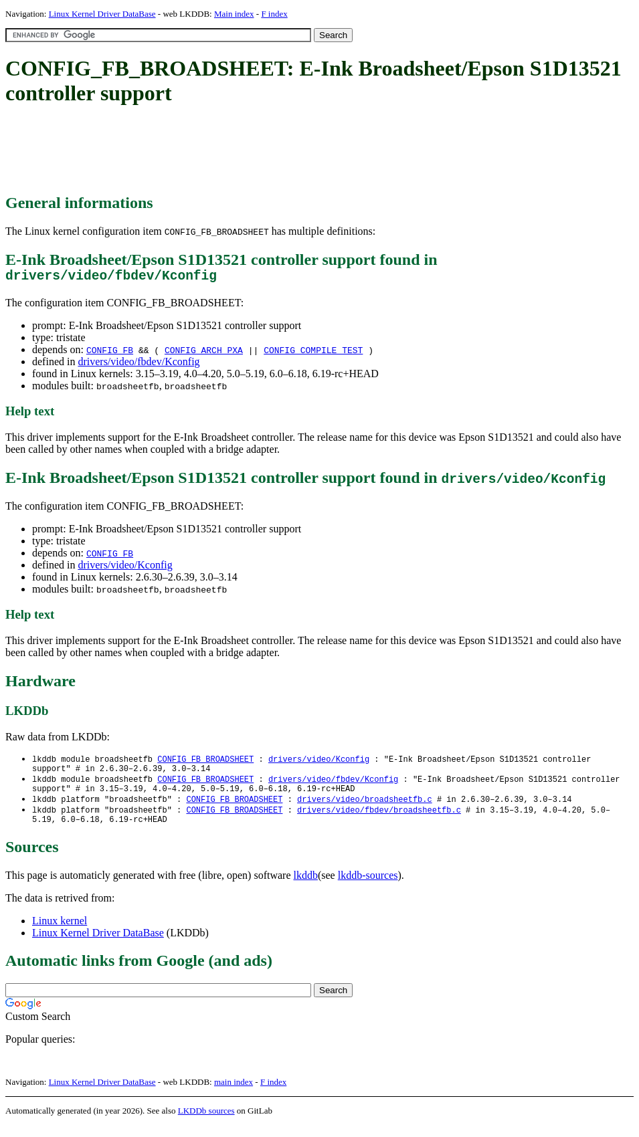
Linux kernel (59, 932)
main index (233, 1094)
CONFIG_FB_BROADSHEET (205, 762)
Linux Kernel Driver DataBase (102, 14)
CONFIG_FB (109, 353)
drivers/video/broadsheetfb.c (364, 808)
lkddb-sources (368, 887)
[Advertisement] (248, 150)
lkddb (306, 887)
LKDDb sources (206, 1123)
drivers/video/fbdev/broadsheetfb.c (379, 819)
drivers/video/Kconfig (125, 568)
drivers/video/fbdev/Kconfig (138, 365)
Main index (234, 14)
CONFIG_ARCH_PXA (204, 353)
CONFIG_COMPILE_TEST (313, 353)
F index (274, 14)
